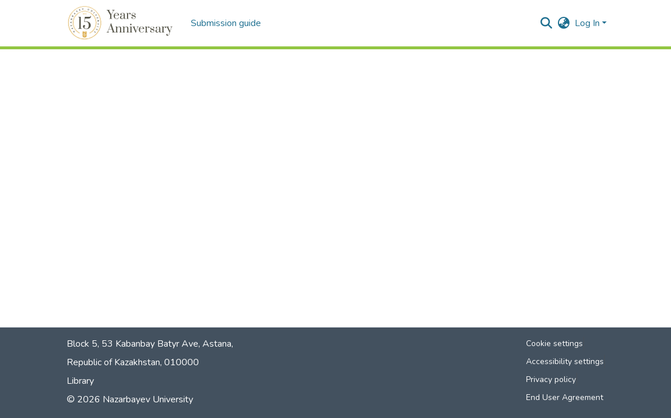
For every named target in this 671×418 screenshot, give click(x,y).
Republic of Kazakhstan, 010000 (133, 362)
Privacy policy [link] (551, 379)
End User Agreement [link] (564, 397)
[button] (122, 23)
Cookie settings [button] (554, 343)
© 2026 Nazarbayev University (130, 399)
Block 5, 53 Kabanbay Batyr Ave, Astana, (150, 343)
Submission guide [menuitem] (226, 23)
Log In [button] (588, 23)
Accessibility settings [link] (565, 361)
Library (80, 381)
